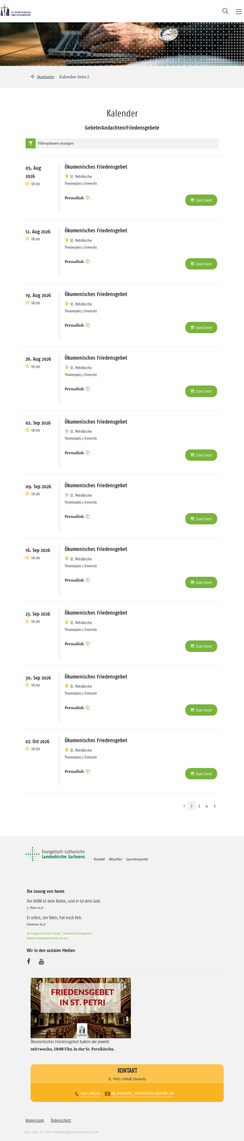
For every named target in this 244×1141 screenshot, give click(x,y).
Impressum (35, 1120)
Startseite (45, 76)
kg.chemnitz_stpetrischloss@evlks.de (142, 1093)
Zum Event (204, 200)
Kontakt (99, 859)
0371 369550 (90, 1093)
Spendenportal (137, 859)
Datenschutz (61, 1120)
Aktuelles (115, 859)
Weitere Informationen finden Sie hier (47, 938)
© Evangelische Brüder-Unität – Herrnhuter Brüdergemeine (59, 933)
